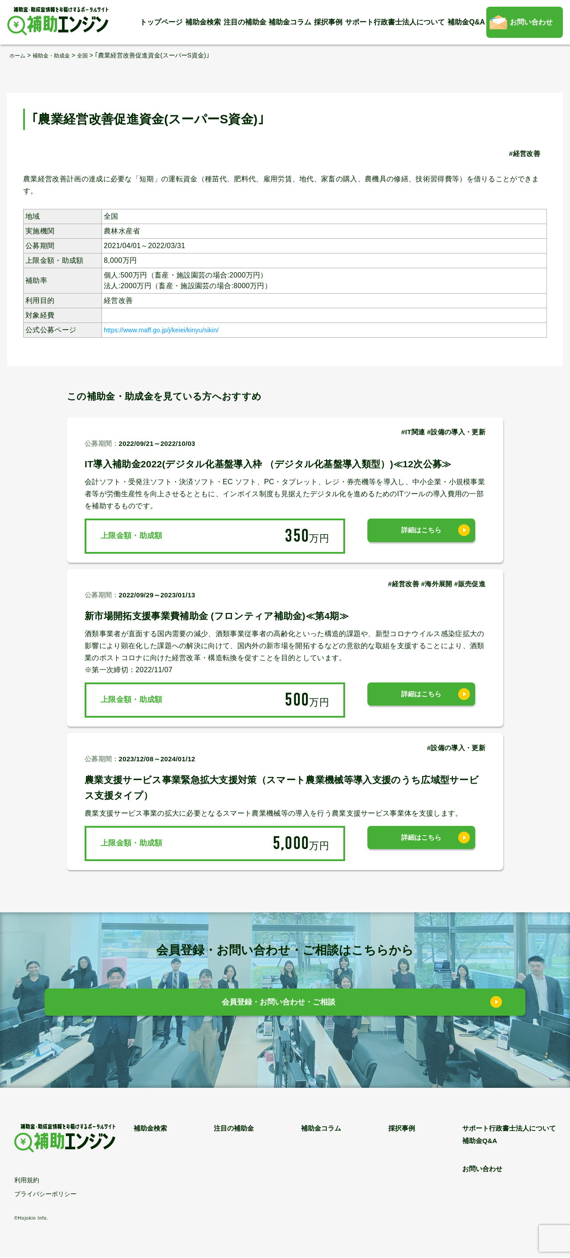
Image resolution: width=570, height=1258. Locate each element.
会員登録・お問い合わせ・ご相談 (278, 1004)
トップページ (161, 22)
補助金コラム (290, 22)
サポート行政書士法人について (395, 22)
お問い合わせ (531, 22)
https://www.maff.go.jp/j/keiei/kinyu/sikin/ (170, 330)
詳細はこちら (421, 535)
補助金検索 (203, 22)
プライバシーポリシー (45, 1194)
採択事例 (328, 22)
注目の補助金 (245, 22)
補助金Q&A (466, 22)
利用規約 (26, 1180)
